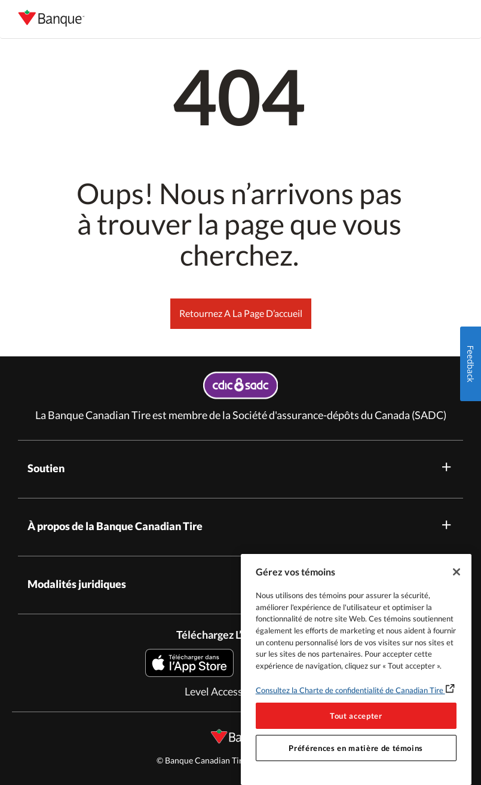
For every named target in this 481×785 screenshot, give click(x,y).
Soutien (240, 467)
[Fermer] (456, 572)
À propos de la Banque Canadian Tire (240, 525)
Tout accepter (356, 716)
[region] (356, 669)
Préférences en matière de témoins (356, 748)
